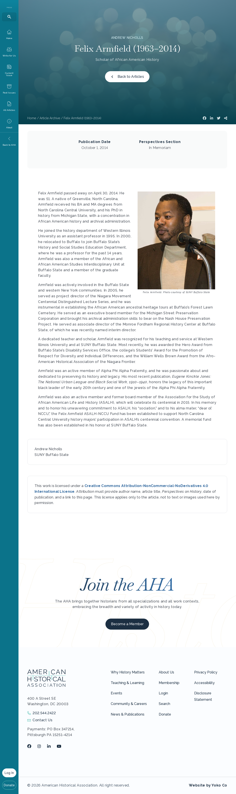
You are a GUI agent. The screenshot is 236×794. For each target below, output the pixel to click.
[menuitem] (9, 34)
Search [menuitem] (164, 704)
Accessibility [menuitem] (204, 683)
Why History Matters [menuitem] (128, 672)
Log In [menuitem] (9, 773)
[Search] (9, 17)
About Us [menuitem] (166, 672)
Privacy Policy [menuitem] (205, 672)
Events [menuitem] (116, 693)
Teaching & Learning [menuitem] (127, 683)
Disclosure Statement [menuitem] (203, 696)
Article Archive (50, 118)
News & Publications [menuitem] (127, 714)
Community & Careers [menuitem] (129, 704)
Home (31, 118)
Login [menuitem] (163, 693)
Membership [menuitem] (169, 683)
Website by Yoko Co (208, 785)
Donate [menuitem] (9, 785)
